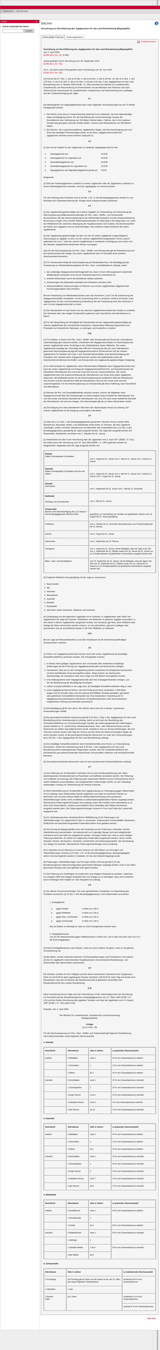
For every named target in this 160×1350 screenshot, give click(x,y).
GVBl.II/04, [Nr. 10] (52, 55)
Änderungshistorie (74, 37)
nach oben (151, 1318)
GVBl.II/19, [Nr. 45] (52, 72)
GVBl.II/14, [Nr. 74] (52, 64)
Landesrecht (8, 11)
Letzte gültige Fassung (52, 37)
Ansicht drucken (148, 41)
